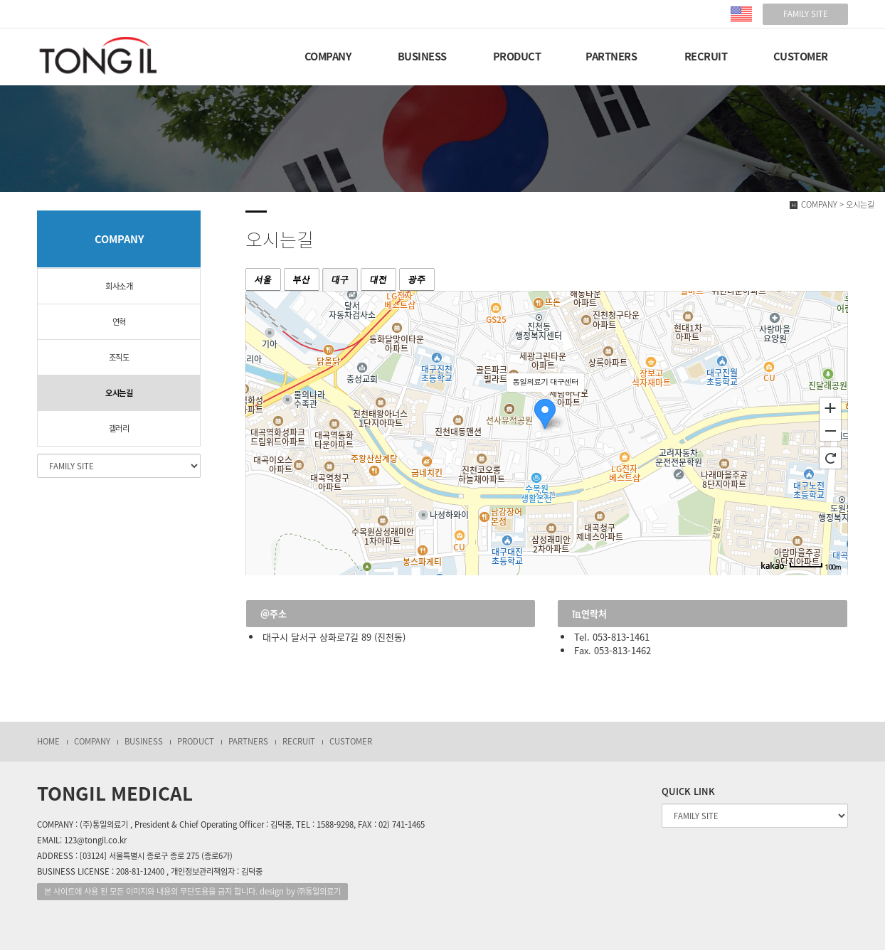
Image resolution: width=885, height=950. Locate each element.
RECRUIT (706, 56)
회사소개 (118, 286)
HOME (48, 741)
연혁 (119, 322)
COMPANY (327, 56)
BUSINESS (422, 56)
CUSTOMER (800, 56)
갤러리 (119, 428)
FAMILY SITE (805, 14)
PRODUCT (517, 56)
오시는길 (118, 393)
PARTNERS (611, 56)
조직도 (119, 357)
